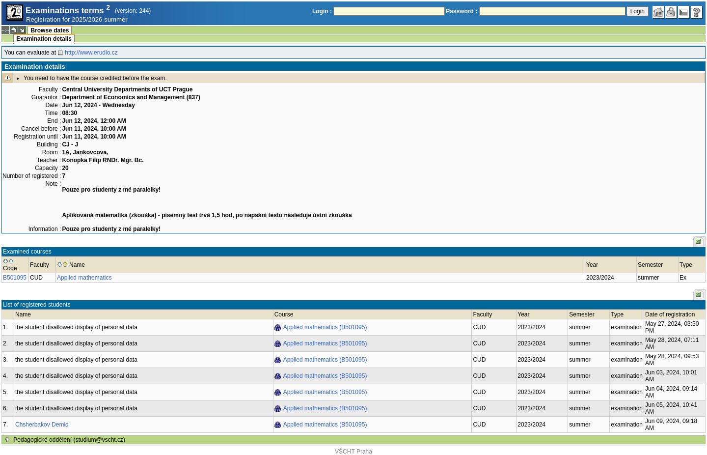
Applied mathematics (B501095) (325, 327)
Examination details (44, 38)
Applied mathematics (84, 277)
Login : (322, 11)
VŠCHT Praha (353, 451)
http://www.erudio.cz (91, 52)
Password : (461, 11)
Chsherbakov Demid (42, 424)
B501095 (15, 277)
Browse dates (49, 30)
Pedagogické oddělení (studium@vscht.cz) (69, 439)
